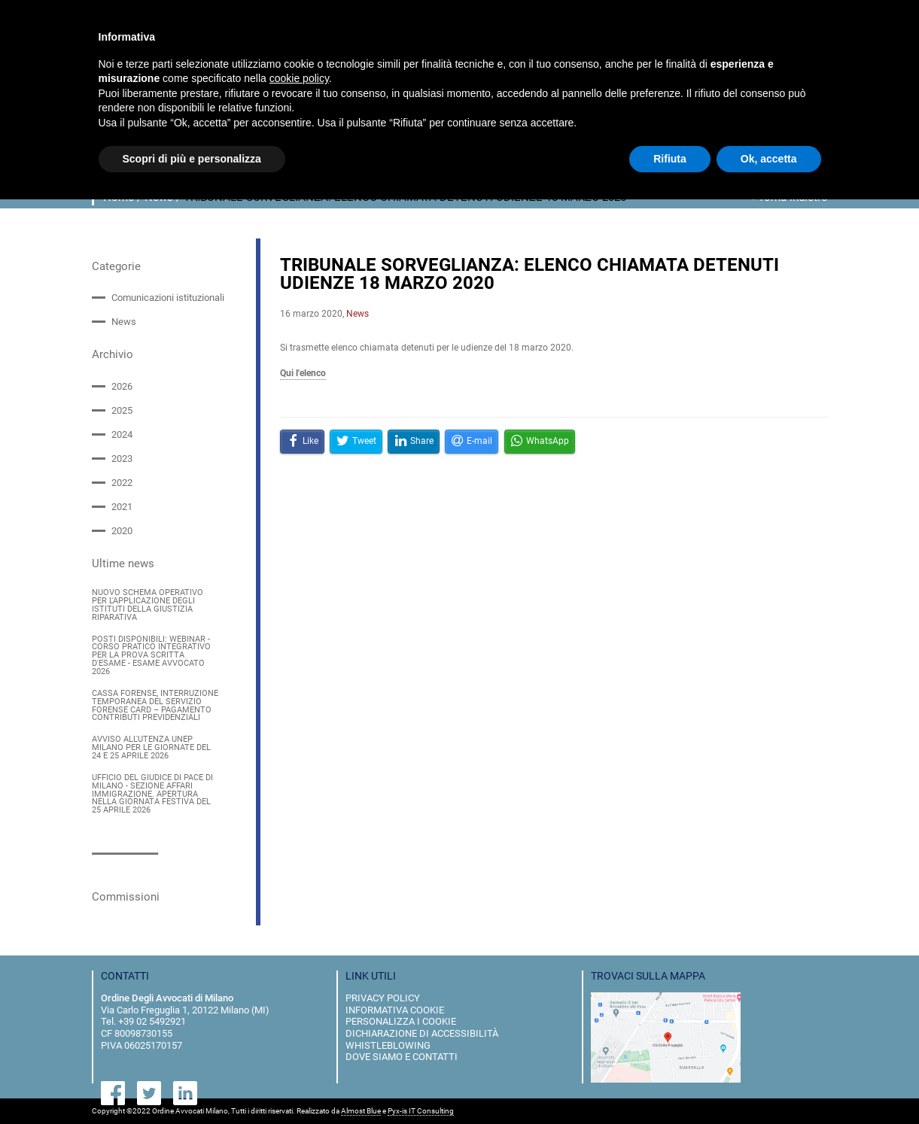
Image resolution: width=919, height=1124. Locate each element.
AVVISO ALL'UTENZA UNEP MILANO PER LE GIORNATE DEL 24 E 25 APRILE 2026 (151, 748)
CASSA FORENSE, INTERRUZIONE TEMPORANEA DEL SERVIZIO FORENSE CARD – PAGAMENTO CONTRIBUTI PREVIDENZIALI (155, 706)
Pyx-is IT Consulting (421, 1111)
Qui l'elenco (303, 373)
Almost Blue (361, 1111)
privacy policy (382, 998)
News (123, 322)
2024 (121, 434)
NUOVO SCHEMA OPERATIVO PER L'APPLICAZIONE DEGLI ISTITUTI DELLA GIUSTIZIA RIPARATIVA (147, 605)
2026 (121, 385)
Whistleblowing (388, 1044)
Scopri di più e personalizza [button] (192, 159)
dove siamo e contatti (401, 1056)
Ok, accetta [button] (769, 159)
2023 (121, 458)
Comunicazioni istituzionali (167, 297)
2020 (121, 531)
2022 (121, 483)
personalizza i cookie (400, 1021)
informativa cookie (394, 1009)
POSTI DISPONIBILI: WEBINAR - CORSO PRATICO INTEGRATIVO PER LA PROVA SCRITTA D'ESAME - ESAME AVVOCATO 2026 (151, 655)
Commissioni (126, 897)
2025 (121, 410)
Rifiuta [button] (669, 159)
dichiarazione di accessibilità (421, 1033)
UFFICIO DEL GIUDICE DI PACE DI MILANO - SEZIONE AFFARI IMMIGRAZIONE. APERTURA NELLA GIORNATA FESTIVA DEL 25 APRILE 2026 (152, 793)
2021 (121, 507)
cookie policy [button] (299, 78)
